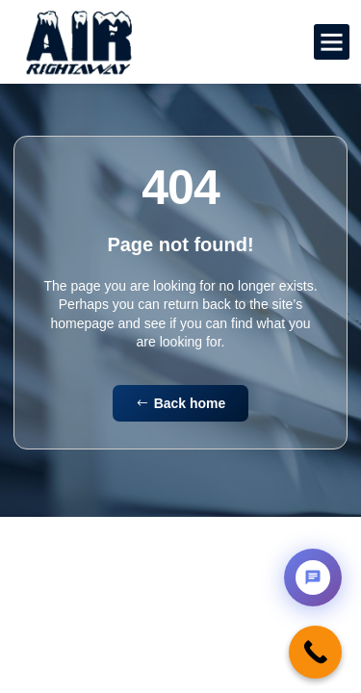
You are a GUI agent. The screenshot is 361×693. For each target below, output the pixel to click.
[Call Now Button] (315, 652)
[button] (332, 42)
